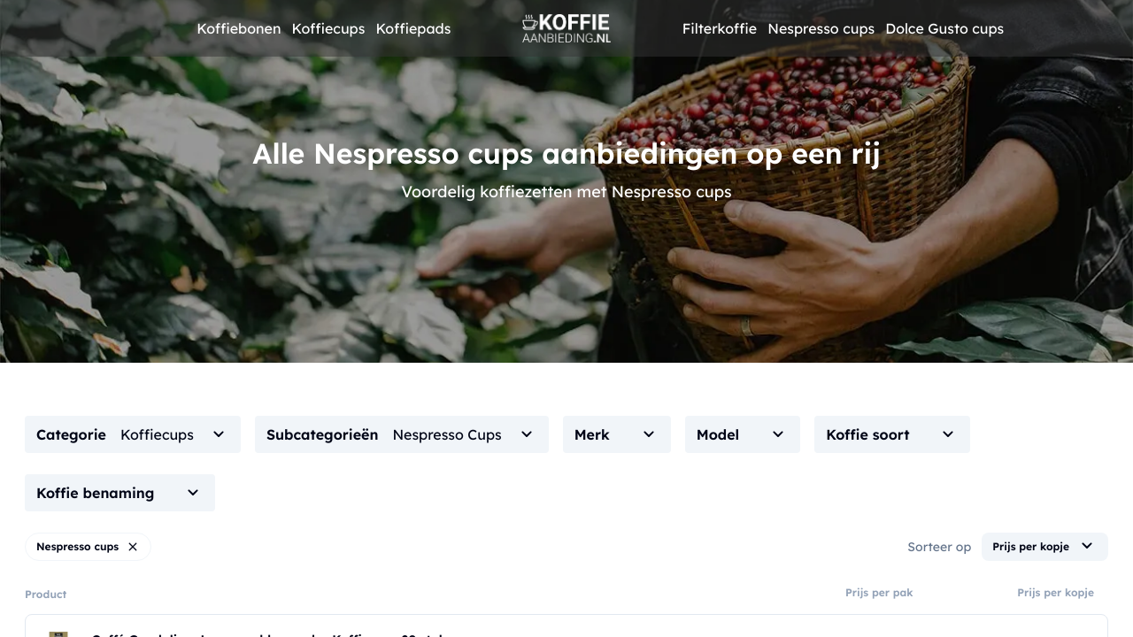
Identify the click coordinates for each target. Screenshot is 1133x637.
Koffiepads (413, 28)
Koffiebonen (239, 28)
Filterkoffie (720, 28)
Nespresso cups (821, 28)
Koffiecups (328, 28)
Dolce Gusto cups (944, 28)
